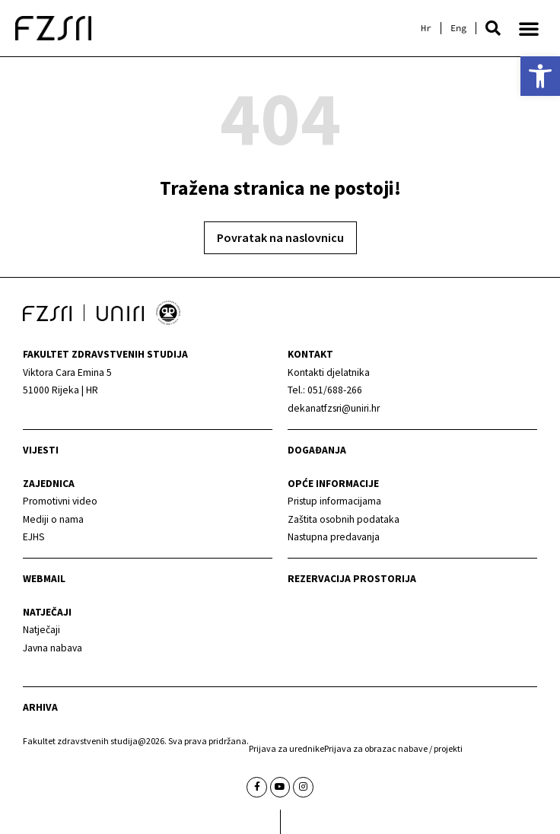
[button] (493, 28)
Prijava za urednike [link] (286, 748)
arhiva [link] (40, 707)
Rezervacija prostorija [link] (352, 578)
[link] (540, 76)
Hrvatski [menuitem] (426, 28)
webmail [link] (44, 578)
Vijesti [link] (41, 450)
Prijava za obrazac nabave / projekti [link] (393, 748)
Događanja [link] (317, 450)
